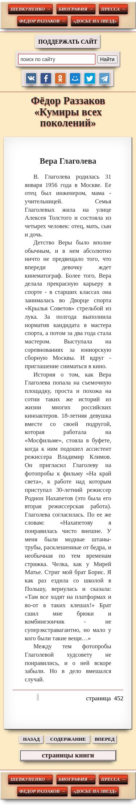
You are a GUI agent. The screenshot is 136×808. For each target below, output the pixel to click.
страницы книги (68, 755)
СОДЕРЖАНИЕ (68, 739)
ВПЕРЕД (105, 739)
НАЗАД (31, 739)
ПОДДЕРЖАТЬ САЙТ (68, 42)
